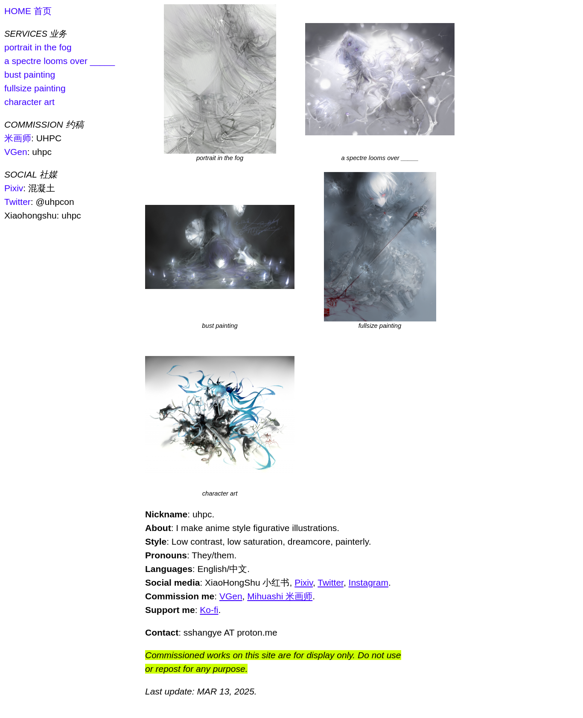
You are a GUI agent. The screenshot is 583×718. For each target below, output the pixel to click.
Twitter (17, 202)
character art (29, 102)
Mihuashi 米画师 (279, 596)
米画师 (17, 138)
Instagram (368, 582)
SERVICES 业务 (35, 33)
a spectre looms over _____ (59, 61)
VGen (15, 152)
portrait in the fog (38, 47)
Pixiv (13, 188)
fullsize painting (35, 88)
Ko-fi (209, 610)
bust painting (29, 74)
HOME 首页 (28, 11)
